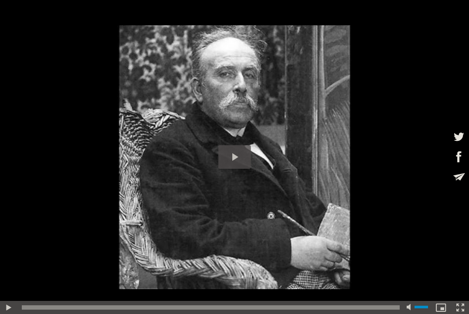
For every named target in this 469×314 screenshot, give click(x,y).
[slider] (211, 307)
